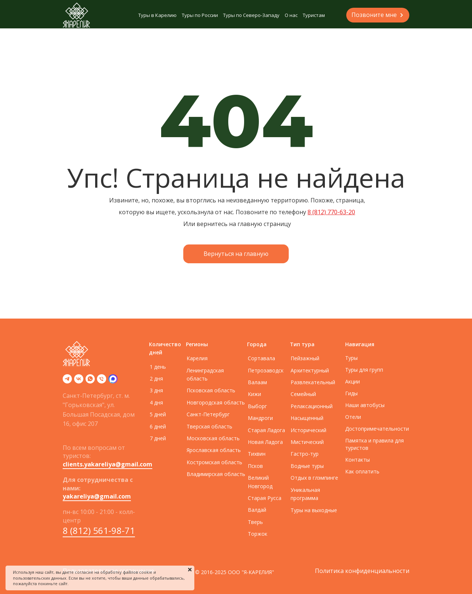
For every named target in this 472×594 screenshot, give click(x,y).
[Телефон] (101, 381)
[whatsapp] (90, 381)
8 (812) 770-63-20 (331, 212)
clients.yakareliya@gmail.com (107, 464)
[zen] (113, 381)
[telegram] (67, 381)
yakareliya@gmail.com (97, 496)
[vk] (78, 381)
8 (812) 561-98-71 (99, 530)
